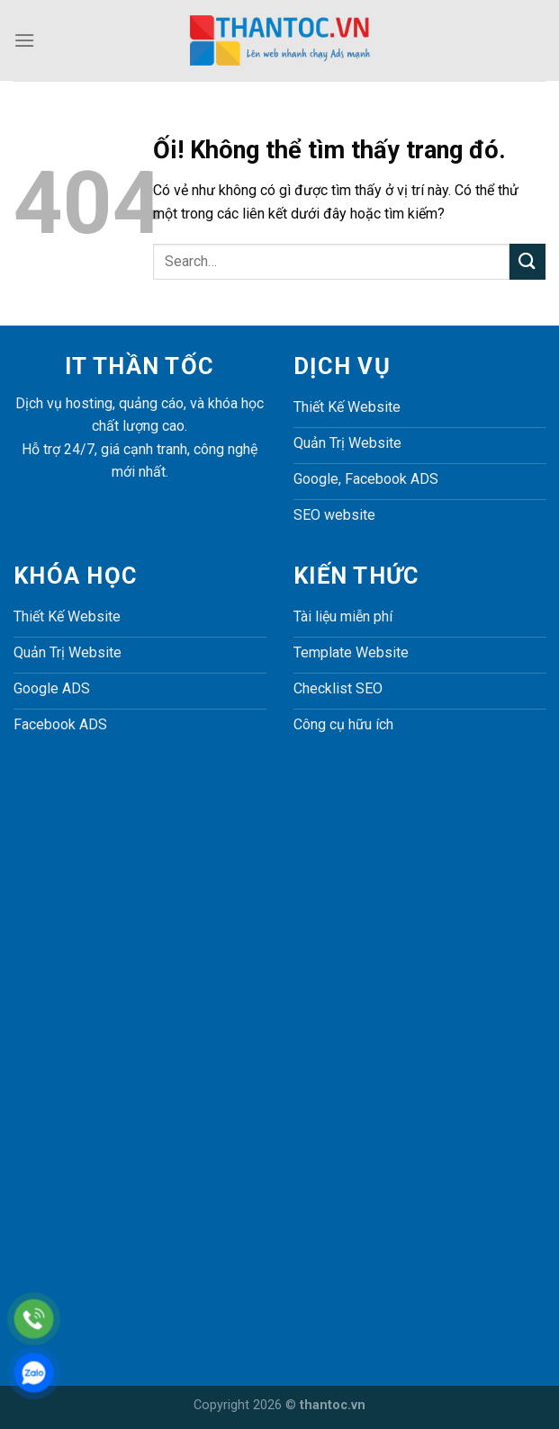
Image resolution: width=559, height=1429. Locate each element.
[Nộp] (527, 261)
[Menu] (24, 40)
